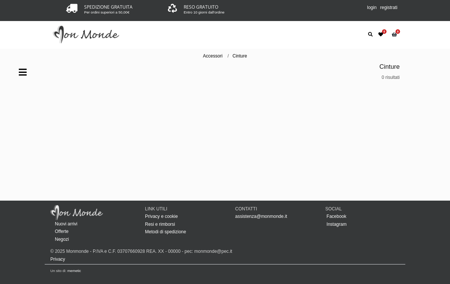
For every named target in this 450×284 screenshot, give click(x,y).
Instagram (336, 224)
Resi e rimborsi (160, 224)
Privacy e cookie (161, 216)
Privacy (57, 259)
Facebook (335, 216)
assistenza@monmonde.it (261, 216)
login (371, 7)
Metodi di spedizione (165, 231)
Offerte (61, 231)
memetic (74, 271)
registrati (388, 7)
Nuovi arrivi (66, 224)
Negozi (62, 239)
